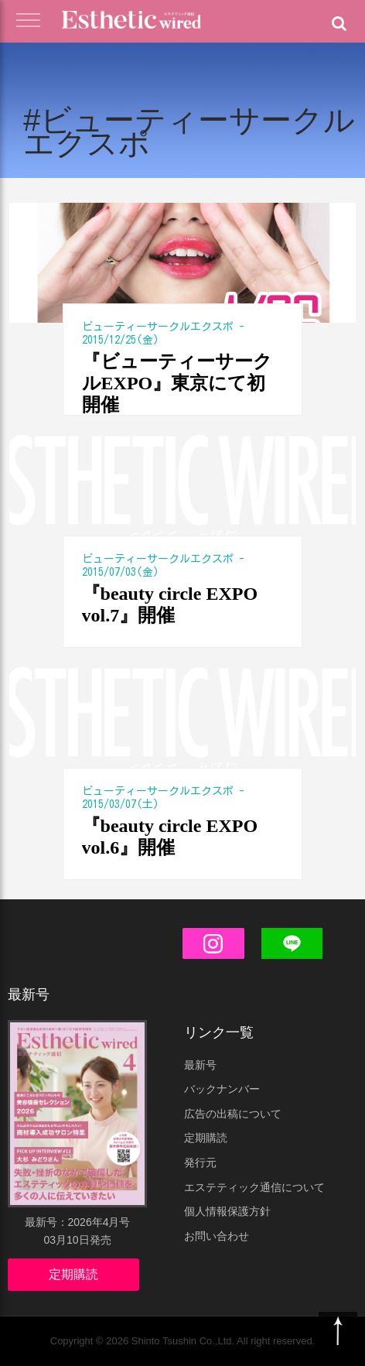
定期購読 (73, 1274)
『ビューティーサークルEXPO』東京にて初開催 (177, 383)
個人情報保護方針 (227, 1211)
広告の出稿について (232, 1114)
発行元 (200, 1162)
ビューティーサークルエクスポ (158, 326)
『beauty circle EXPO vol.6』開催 (170, 837)
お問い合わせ (216, 1236)
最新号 (200, 1065)
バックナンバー (222, 1089)
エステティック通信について (254, 1187)
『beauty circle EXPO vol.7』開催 (170, 604)
